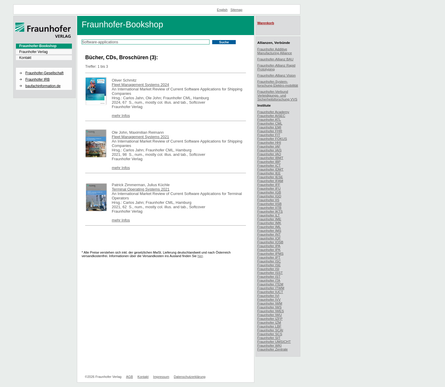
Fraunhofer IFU (269, 188)
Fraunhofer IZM (269, 322)
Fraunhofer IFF (268, 184)
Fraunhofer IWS (269, 307)
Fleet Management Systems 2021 (140, 137)
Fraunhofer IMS (269, 230)
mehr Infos (121, 115)
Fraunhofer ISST (270, 272)
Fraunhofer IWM (269, 303)
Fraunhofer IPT (269, 257)
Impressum (161, 376)
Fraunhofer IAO (269, 154)
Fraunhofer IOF (269, 238)
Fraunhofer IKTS (270, 211)
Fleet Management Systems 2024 (140, 84)
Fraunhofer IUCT (270, 292)
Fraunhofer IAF (269, 146)
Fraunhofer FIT (268, 135)
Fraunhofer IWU (269, 315)
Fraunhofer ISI (268, 269)
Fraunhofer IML (269, 227)
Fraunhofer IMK (269, 223)
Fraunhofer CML (269, 123)
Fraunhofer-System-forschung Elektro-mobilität (277, 83)
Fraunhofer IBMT (270, 158)
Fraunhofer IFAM (270, 181)
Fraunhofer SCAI (270, 330)
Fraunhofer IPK (269, 250)
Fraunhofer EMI (269, 127)
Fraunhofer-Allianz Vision (276, 75)
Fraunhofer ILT (268, 215)
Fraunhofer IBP (269, 161)
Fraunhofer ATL (269, 119)
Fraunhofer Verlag (33, 52)
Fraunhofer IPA (268, 246)
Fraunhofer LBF (269, 326)
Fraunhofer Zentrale (272, 349)
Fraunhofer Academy (273, 112)
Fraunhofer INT (269, 234)
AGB (129, 376)
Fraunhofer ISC (269, 261)
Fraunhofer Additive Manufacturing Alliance (274, 51)
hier (200, 256)
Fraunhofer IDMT (270, 169)
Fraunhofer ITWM (270, 288)
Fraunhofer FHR (269, 131)
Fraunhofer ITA (268, 280)
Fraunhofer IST (269, 276)
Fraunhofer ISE (269, 265)
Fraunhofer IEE (269, 173)
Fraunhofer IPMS (270, 253)
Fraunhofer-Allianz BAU (275, 59)
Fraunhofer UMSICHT (274, 341)
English (222, 9)
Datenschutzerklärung (189, 376)
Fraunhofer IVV (269, 299)
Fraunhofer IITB (269, 207)
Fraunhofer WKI (269, 345)
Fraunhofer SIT (269, 338)
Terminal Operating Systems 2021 (140, 189)
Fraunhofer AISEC (271, 116)
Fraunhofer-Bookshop (38, 46)
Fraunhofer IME (269, 219)
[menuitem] (44, 46)
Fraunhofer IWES (270, 311)
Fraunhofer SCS (269, 334)
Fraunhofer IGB (269, 192)
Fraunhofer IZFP (270, 318)
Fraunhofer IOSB (270, 242)
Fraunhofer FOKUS (272, 138)
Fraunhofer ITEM (270, 284)
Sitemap (236, 9)
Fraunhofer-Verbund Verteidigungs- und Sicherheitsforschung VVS (277, 95)
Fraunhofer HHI (269, 142)
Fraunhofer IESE (270, 177)
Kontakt (25, 58)
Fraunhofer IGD (269, 196)
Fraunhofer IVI (268, 295)
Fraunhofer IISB (269, 204)
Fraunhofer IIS (268, 200)
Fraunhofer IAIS (269, 150)
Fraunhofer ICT (269, 165)
